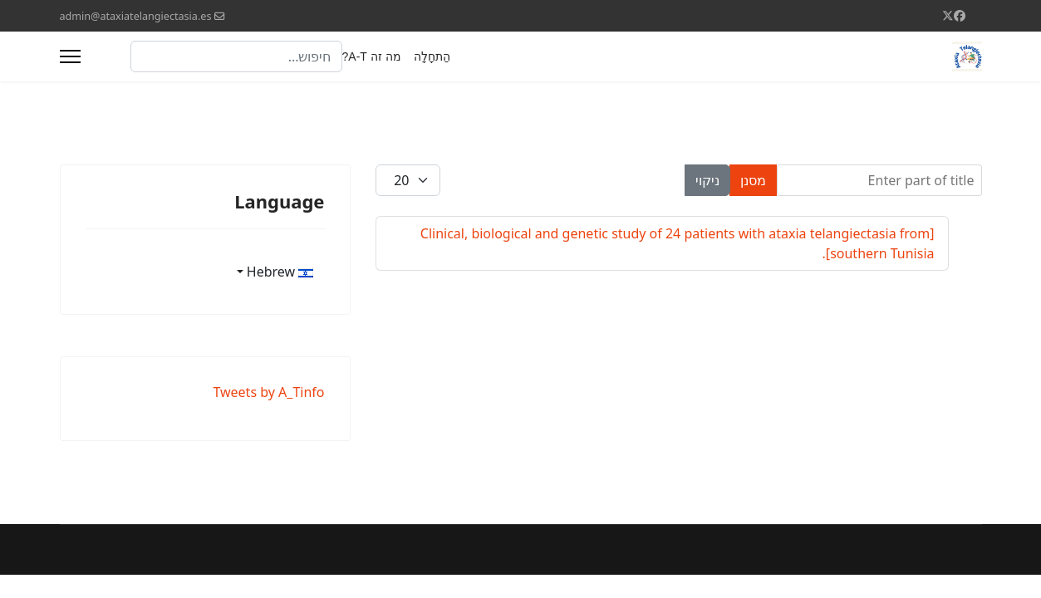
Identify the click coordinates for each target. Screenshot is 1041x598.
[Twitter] (948, 15)
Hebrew (280, 271)
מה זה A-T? (371, 56)
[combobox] (236, 56)
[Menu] (70, 56)
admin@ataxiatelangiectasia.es (136, 16)
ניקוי (707, 180)
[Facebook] (959, 15)
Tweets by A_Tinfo (268, 392)
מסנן (753, 180)
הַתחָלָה (432, 56)
